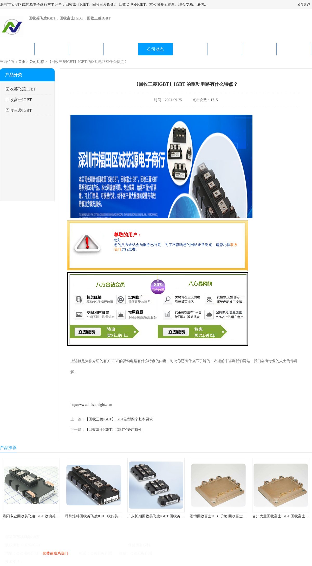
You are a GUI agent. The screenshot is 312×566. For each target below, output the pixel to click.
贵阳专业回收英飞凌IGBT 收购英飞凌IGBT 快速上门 (45, 516)
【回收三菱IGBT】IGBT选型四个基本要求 (119, 419)
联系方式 (293, 49)
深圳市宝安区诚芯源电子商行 (103, 545)
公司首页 (17, 49)
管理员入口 (68, 562)
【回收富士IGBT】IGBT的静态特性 (113, 430)
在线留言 (259, 49)
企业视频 (86, 49)
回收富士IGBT (18, 99)
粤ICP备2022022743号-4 (60, 545)
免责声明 (50, 562)
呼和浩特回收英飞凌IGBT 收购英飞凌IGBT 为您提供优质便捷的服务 (120, 516)
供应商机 (51, 49)
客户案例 (224, 49)
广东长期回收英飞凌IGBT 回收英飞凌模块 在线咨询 (168, 516)
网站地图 (85, 562)
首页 (21, 62)
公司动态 (155, 49)
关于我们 (121, 49)
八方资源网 (33, 562)
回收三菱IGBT (18, 110)
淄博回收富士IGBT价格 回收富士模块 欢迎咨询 (228, 516)
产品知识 (190, 49)
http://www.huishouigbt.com (91, 405)
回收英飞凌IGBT (20, 89)
